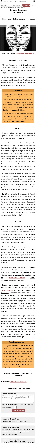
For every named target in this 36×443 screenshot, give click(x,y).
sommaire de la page (17, 441)
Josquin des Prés (18, 121)
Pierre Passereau (7, 290)
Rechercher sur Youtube (18, 382)
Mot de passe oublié (18, 7)
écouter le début (18, 110)
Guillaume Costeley (17, 278)
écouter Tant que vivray (25, 272)
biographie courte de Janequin (25, 53)
